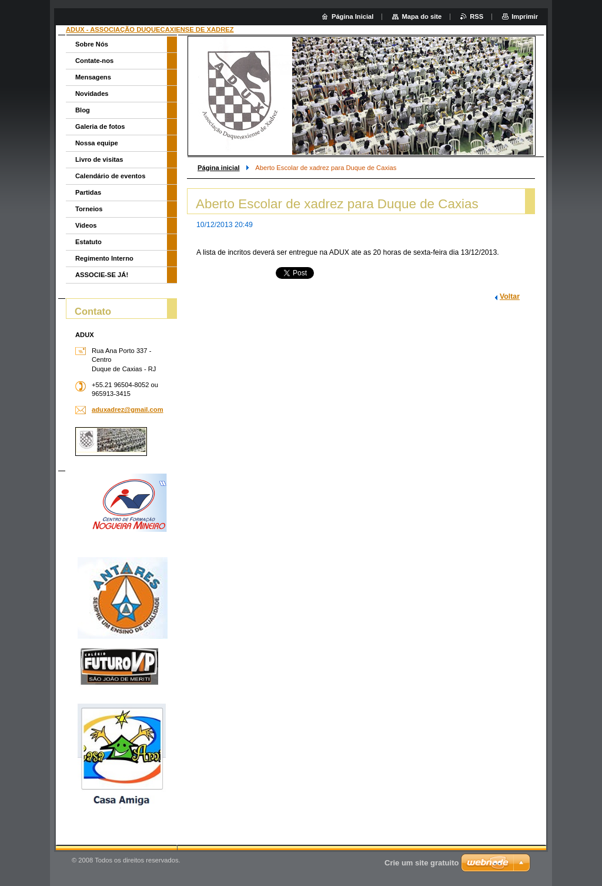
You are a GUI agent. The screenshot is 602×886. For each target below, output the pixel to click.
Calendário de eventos (110, 175)
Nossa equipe (96, 142)
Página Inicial (353, 16)
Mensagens (93, 77)
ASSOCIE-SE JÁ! (101, 274)
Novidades (92, 93)
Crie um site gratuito (421, 862)
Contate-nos (94, 60)
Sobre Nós (91, 44)
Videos (85, 225)
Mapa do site (422, 16)
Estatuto (88, 241)
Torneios (88, 208)
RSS (476, 16)
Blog (82, 110)
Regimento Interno (104, 258)
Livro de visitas (99, 159)
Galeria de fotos (100, 126)
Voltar (510, 296)
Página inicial (219, 167)
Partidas (88, 192)
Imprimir (524, 16)
